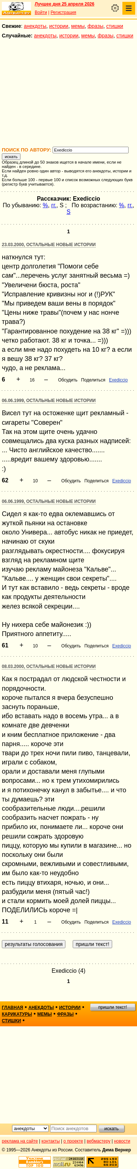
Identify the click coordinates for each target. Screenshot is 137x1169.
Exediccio (118, 380)
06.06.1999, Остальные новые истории (49, 400)
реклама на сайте (20, 1141)
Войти (41, 12)
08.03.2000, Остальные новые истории (49, 666)
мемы (78, 26)
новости (122, 1141)
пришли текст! (112, 1007)
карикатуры (17, 1014)
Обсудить (67, 380)
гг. (53, 205)
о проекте (73, 1141)
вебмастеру (98, 1141)
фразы (95, 26)
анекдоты (35, 26)
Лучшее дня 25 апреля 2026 (64, 4)
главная (12, 1007)
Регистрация (63, 12)
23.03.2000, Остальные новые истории (49, 244)
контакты (51, 1141)
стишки (114, 26)
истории (58, 26)
